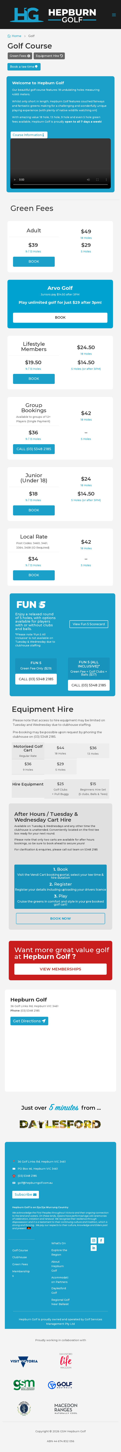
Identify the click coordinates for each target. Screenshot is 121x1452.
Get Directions (27, 1021)
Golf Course (20, 1250)
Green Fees (18, 56)
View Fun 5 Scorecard (89, 624)
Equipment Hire (47, 56)
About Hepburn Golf (57, 1266)
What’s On (58, 1243)
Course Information (27, 135)
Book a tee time (22, 66)
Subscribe (23, 1194)
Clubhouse (19, 1257)
